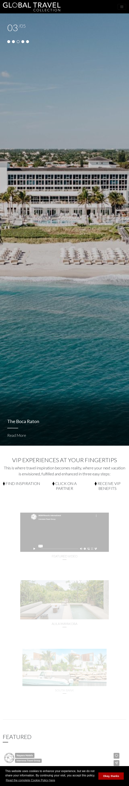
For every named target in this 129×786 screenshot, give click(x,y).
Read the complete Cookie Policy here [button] (30, 780)
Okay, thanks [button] (111, 776)
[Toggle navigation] (122, 7)
